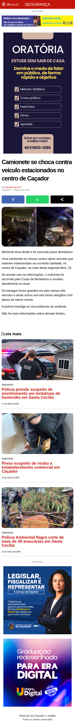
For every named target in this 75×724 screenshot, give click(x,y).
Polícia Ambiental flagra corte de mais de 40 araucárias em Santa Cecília (33, 541)
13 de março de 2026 (11, 552)
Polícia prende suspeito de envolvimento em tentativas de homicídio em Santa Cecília (31, 393)
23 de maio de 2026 (10, 477)
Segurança (37, 4)
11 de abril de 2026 (10, 404)
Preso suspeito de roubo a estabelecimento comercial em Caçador (31, 467)
